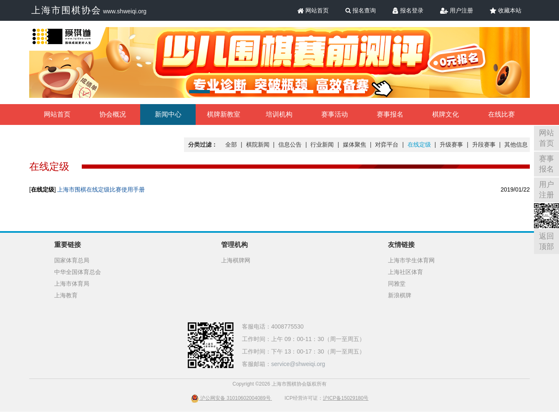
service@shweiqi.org (298, 364)
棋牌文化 (445, 114)
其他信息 (516, 144)
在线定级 (419, 144)
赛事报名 (390, 114)
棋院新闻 (257, 144)
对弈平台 (386, 144)
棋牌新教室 (223, 114)
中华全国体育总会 (77, 272)
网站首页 (313, 10)
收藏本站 (505, 10)
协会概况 (112, 114)
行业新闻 (322, 144)
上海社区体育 (405, 272)
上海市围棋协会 (66, 10)
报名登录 (408, 10)
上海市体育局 (71, 283)
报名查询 (360, 10)
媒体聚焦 (354, 144)
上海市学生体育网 (411, 260)
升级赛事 (451, 144)
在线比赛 (501, 114)
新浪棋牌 (399, 295)
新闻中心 (168, 114)
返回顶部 (546, 241)
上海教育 (66, 295)
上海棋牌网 (235, 260)
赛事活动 (334, 114)
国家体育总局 (71, 260)
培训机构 (279, 114)
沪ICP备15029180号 (345, 398)
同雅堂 (396, 283)
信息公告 (290, 144)
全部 (231, 144)
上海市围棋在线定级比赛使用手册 (101, 189)
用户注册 (456, 10)
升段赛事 (484, 144)
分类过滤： (202, 144)
